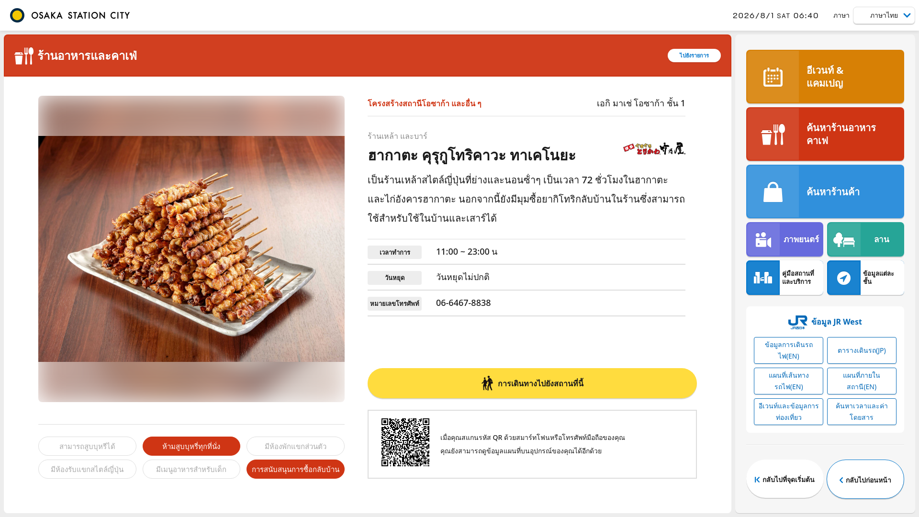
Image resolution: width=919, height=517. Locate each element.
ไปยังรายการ (694, 55)
